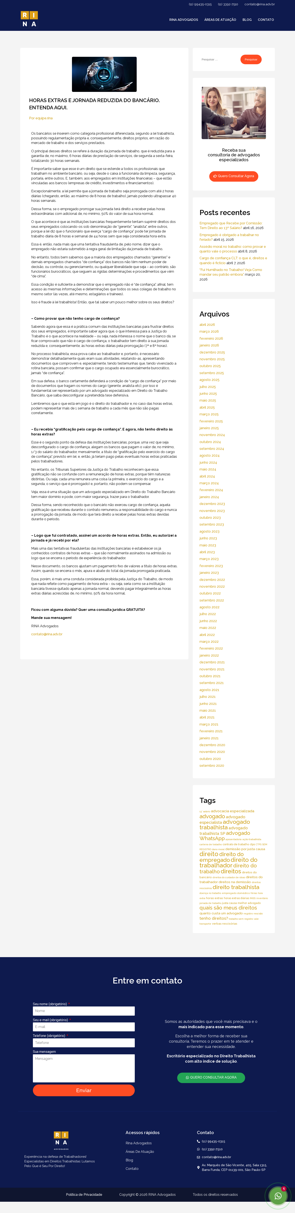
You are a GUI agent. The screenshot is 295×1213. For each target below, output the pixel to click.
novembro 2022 (212, 586)
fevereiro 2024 (211, 490)
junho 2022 (208, 621)
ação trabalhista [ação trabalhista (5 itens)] (251, 839)
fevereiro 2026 (211, 338)
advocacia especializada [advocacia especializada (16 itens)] (232, 811)
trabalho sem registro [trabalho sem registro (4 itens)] (241, 919)
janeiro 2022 (209, 655)
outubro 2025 (210, 366)
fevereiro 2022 (211, 648)
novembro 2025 (212, 359)
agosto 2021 (209, 690)
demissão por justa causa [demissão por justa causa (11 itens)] (245, 849)
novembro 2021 (212, 669)
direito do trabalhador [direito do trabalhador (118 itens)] (228, 862)
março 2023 (209, 559)
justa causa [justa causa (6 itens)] (229, 903)
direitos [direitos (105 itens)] (231, 871)
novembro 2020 (212, 752)
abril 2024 (207, 476)
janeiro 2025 (209, 428)
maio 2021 (207, 710)
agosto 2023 (209, 531)
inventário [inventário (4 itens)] (262, 898)
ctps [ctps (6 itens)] (252, 844)
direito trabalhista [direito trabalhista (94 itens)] (236, 887)
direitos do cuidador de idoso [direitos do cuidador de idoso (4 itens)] (229, 877)
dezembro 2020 (212, 745)
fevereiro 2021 (211, 731)
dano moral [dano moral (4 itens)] (218, 849)
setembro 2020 (211, 766)
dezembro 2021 (212, 662)
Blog (247, 20)
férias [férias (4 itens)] (254, 893)
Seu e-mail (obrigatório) (51, 1020)
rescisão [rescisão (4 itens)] (258, 913)
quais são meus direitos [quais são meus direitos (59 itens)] (228, 908)
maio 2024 (207, 469)
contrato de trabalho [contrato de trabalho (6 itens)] (236, 844)
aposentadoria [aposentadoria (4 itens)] (234, 839)
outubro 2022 (210, 593)
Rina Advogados (183, 20)
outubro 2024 (210, 442)
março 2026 (209, 331)
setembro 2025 (211, 373)
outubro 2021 (210, 676)
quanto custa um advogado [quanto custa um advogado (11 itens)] (221, 913)
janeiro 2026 (209, 345)
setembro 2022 (211, 600)
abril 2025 (207, 407)
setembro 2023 (211, 524)
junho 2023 (208, 538)
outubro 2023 (210, 518)
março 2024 (209, 483)
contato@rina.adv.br (259, 4)
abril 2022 (207, 635)
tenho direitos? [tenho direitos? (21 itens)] (213, 918)
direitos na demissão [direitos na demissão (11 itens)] (235, 882)
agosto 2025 (209, 380)
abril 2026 (207, 325)
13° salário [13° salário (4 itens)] (204, 811)
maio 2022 (207, 628)
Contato (266, 20)
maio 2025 (207, 400)
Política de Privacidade (84, 1195)
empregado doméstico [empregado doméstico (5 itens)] (236, 893)
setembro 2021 (211, 683)
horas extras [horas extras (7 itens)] (214, 898)
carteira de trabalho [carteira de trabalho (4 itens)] (210, 844)
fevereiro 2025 (211, 421)
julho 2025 (207, 387)
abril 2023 (207, 552)
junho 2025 (208, 394)
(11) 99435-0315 (200, 4)
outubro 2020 (210, 759)
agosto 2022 (209, 607)
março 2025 (209, 414)
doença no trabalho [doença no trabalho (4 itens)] (210, 893)
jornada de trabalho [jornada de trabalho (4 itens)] (210, 903)
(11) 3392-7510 (228, 4)
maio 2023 (207, 545)
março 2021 (208, 724)
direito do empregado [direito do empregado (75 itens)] (221, 857)
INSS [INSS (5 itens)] (253, 898)
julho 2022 (207, 614)
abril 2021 (207, 717)
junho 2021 (208, 704)
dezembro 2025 (212, 352)
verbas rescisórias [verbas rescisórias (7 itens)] (224, 923)
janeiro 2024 (209, 497)
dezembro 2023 (212, 504)
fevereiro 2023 (211, 566)
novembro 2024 (212, 435)
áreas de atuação (220, 20)
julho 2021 (207, 697)
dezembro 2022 (212, 580)
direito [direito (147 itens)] (208, 854)
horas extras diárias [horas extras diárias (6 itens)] (236, 898)
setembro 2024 (211, 449)
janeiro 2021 (209, 738)
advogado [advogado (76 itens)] (212, 816)
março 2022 (209, 642)
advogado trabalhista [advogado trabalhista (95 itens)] (224, 824)
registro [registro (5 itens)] (248, 913)
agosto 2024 (209, 455)
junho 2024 (208, 462)
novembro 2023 (212, 511)
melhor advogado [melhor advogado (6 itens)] (249, 903)
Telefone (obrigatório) (49, 1036)
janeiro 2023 (209, 573)
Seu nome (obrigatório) (50, 1004)
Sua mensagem (44, 1052)
